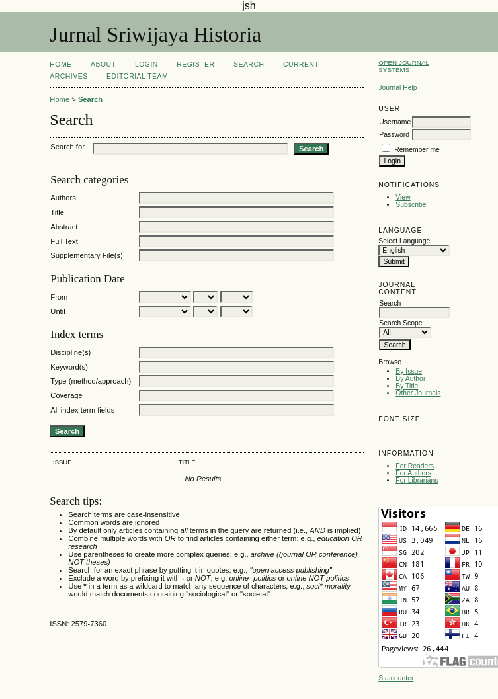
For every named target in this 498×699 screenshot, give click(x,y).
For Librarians (416, 480)
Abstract (63, 227)
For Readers (414, 466)
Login (146, 64)
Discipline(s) (70, 352)
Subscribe (410, 204)
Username (395, 122)
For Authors (413, 473)
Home (60, 64)
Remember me (417, 149)
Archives (68, 76)
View (402, 197)
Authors (63, 198)
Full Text (63, 241)
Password (394, 134)
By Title (406, 386)
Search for (67, 147)
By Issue (408, 371)
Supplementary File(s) (86, 255)
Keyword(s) (69, 367)
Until (57, 311)
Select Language (404, 241)
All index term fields (82, 410)
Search (248, 64)
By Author (410, 378)
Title (57, 212)
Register (195, 64)
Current (301, 64)
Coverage (66, 395)
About (103, 64)
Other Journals (417, 393)
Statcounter (395, 678)
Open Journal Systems (403, 66)
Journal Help (397, 87)
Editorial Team (137, 76)
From (58, 297)
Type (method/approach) (90, 381)
